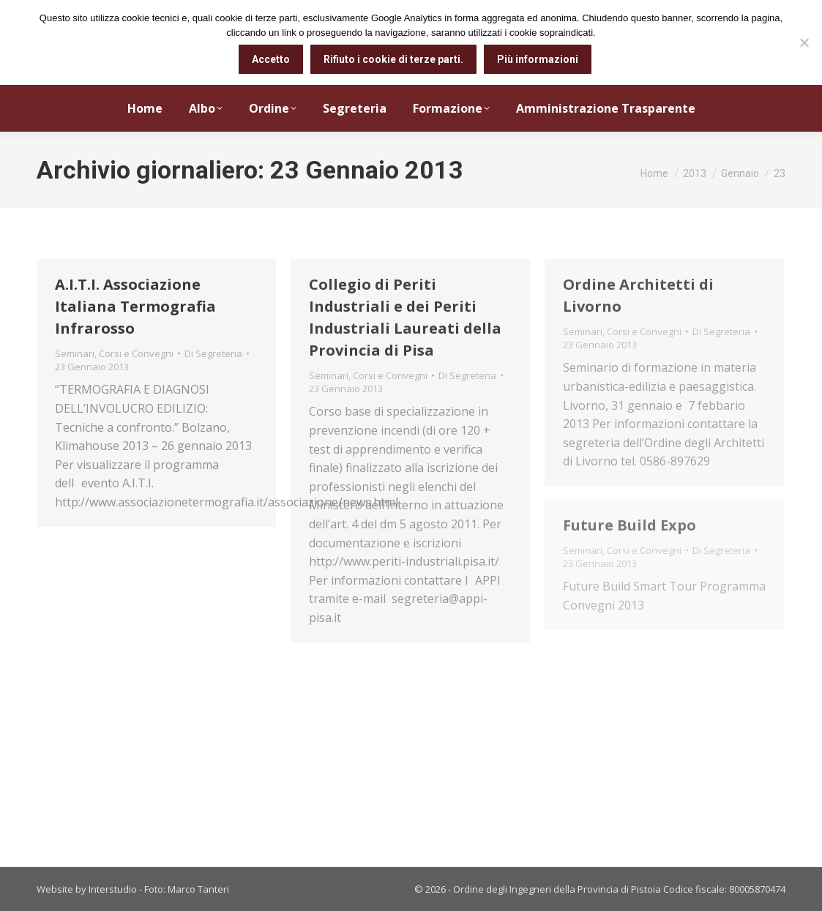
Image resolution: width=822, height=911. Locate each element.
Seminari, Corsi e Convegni (114, 353)
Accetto (271, 59)
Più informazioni (537, 59)
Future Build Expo (629, 525)
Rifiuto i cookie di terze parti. (393, 59)
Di (213, 353)
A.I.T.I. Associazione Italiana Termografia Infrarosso (135, 306)
